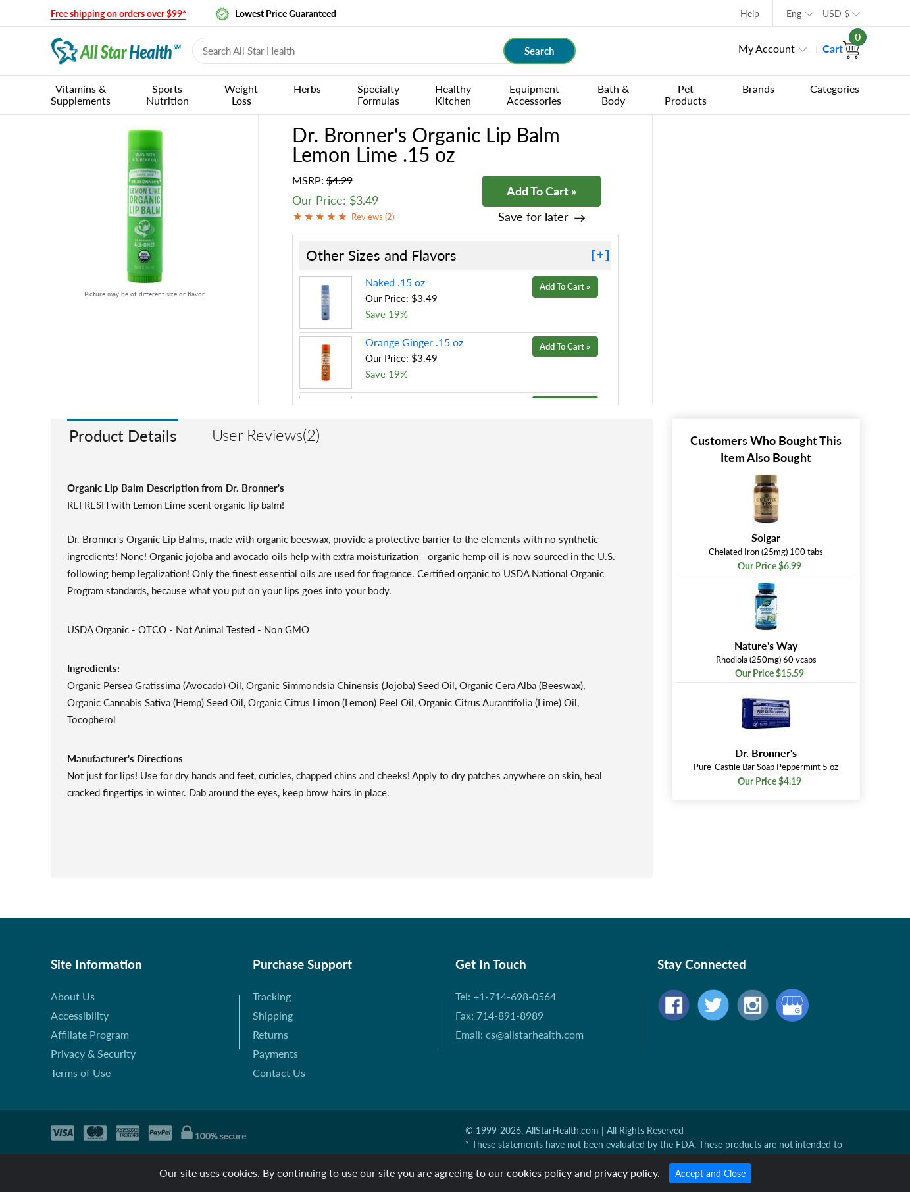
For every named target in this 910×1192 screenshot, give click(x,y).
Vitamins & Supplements (81, 94)
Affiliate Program (90, 1034)
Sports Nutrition (167, 94)
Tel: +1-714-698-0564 (505, 996)
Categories (834, 88)
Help (749, 13)
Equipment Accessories (534, 94)
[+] (600, 255)
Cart (841, 48)
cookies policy (539, 1172)
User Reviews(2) (266, 434)
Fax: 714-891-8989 (499, 1015)
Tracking (272, 996)
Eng (793, 13)
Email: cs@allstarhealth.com (519, 1034)
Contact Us (279, 1072)
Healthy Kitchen (453, 94)
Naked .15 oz (395, 282)
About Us (73, 996)
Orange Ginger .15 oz (414, 342)
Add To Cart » (541, 191)
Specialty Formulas (378, 94)
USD (835, 13)
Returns (270, 1034)
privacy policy (625, 1172)
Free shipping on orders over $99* (118, 13)
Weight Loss (241, 94)
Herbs (307, 88)
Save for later (533, 217)
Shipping (273, 1015)
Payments (275, 1053)
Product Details (122, 435)
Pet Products (686, 94)
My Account (766, 48)
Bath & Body (613, 94)
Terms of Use (81, 1072)
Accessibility (80, 1015)
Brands (758, 88)
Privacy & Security (93, 1053)
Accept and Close (710, 1173)
